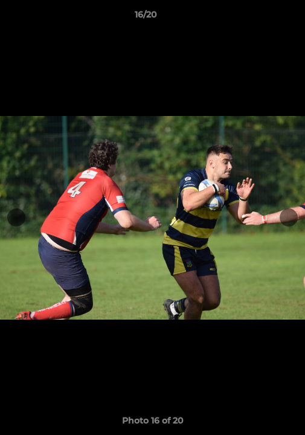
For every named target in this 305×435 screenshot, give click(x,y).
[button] (261, 17)
